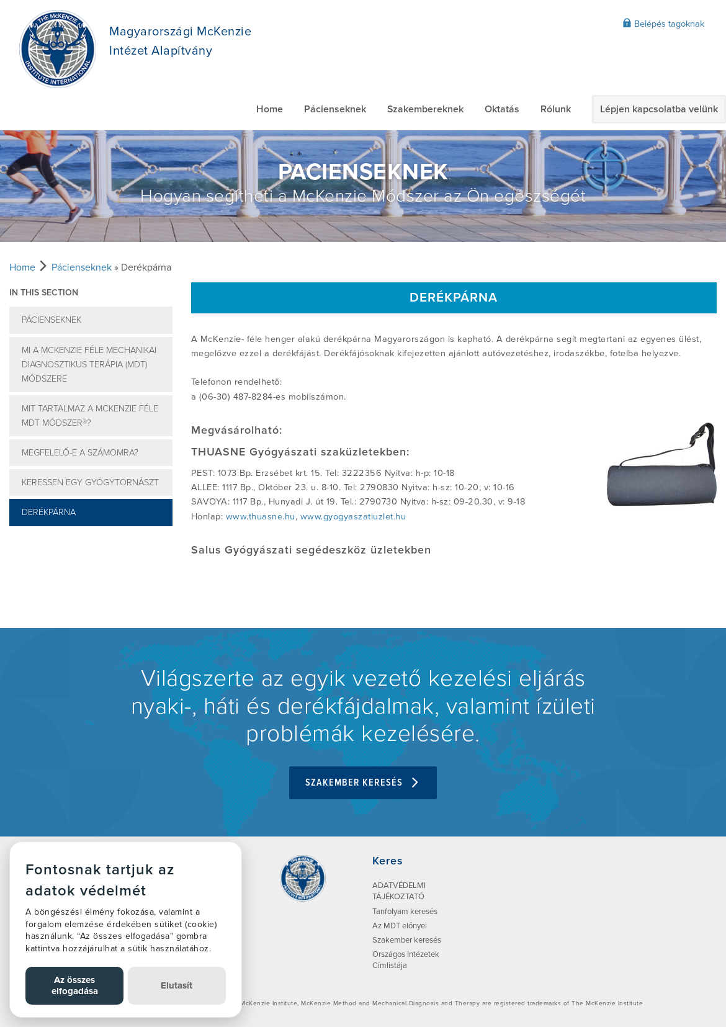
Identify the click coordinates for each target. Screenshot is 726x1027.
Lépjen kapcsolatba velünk (659, 109)
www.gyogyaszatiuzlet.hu (353, 516)
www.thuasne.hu (260, 516)
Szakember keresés (363, 782)
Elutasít (176, 985)
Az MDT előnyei (399, 926)
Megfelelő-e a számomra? (80, 452)
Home (269, 109)
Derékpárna (49, 512)
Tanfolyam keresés (404, 912)
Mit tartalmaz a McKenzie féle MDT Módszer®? (90, 415)
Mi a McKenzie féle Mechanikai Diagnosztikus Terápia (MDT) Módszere (89, 364)
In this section (43, 292)
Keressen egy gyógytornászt (90, 482)
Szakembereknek (425, 109)
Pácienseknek (335, 109)
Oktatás (502, 109)
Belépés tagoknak (663, 23)
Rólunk (555, 109)
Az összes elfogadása (75, 985)
